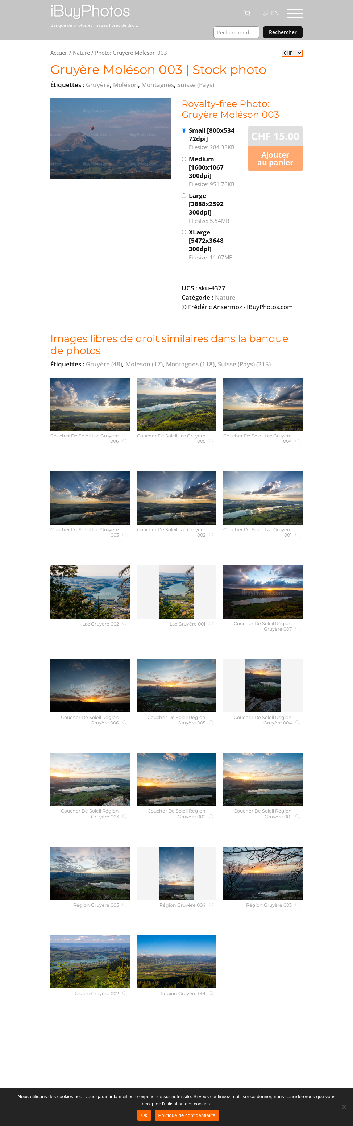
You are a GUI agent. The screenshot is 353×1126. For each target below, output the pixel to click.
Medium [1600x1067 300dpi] (215, 171)
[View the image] (110, 138)
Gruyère (104, 364)
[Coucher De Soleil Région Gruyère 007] (263, 592)
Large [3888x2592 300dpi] (215, 208)
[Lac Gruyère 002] (90, 592)
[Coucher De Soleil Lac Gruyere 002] (176, 498)
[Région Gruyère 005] (90, 873)
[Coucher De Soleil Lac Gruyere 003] (90, 498)
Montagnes (190, 364)
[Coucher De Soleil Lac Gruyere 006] (90, 404)
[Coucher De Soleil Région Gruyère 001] (263, 779)
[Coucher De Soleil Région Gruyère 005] (176, 685)
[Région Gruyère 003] (263, 873)
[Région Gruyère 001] (176, 962)
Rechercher (283, 32)
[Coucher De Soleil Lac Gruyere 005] (176, 404)
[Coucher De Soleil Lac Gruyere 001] (263, 498)
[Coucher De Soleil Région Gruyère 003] (90, 779)
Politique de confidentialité (187, 1115)
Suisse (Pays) (244, 364)
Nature (81, 53)
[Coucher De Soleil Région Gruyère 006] (90, 685)
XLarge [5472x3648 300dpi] (215, 245)
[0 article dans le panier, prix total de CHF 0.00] (247, 13)
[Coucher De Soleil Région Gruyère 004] (263, 685)
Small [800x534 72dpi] (215, 138)
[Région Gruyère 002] (90, 962)
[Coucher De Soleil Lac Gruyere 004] (263, 404)
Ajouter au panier (275, 158)
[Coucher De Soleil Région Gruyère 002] (176, 779)
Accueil (59, 53)
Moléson (144, 364)
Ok (144, 1115)
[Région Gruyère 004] (176, 873)
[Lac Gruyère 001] (176, 592)
